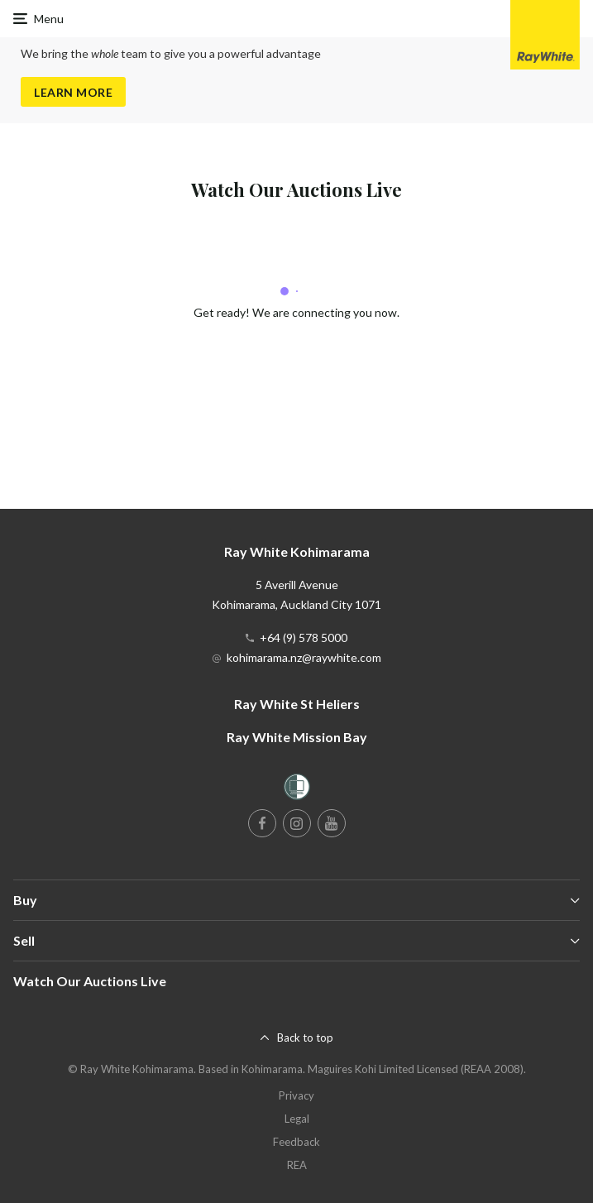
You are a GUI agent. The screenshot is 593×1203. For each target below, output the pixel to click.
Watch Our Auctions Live (89, 981)
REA (297, 1165)
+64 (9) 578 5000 (303, 637)
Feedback (296, 1141)
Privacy (296, 1095)
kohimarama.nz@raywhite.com (304, 657)
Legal (297, 1118)
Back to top (305, 1037)
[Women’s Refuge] (297, 790)
